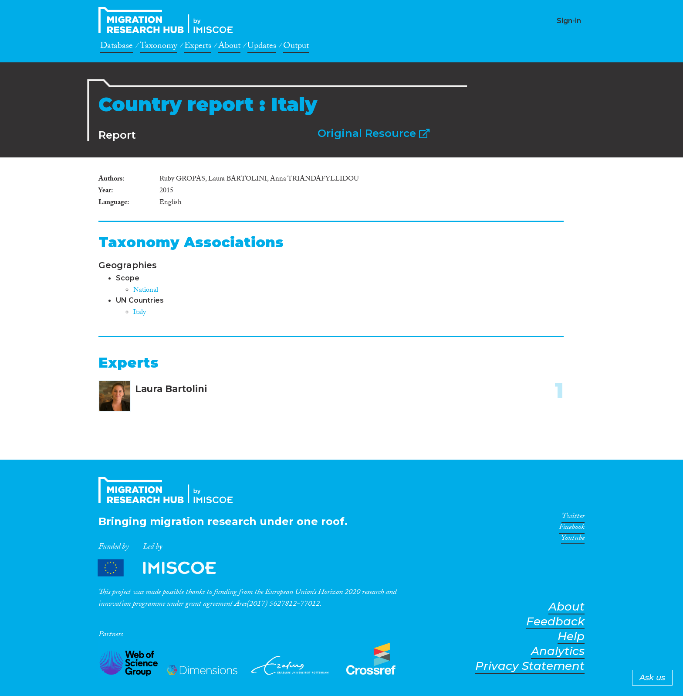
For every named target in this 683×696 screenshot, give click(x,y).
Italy (139, 313)
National (145, 291)
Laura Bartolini (171, 388)
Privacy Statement (530, 666)
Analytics (558, 651)
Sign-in (569, 21)
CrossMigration (168, 20)
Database (116, 47)
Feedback (555, 621)
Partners (164, 567)
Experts (197, 47)
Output (296, 47)
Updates (261, 47)
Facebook (572, 528)
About (229, 47)
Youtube (573, 539)
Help (571, 636)
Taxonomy (158, 47)
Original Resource (373, 133)
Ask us (652, 677)
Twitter (573, 517)
